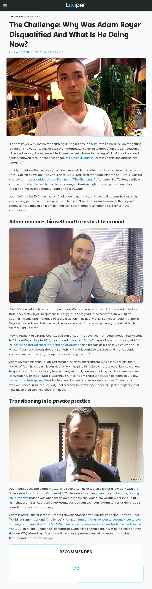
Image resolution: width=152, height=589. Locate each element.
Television (16, 16)
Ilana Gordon (21, 52)
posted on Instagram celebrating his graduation (47, 345)
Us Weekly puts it (81, 158)
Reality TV (33, 16)
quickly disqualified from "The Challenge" (65, 179)
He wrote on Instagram (25, 380)
